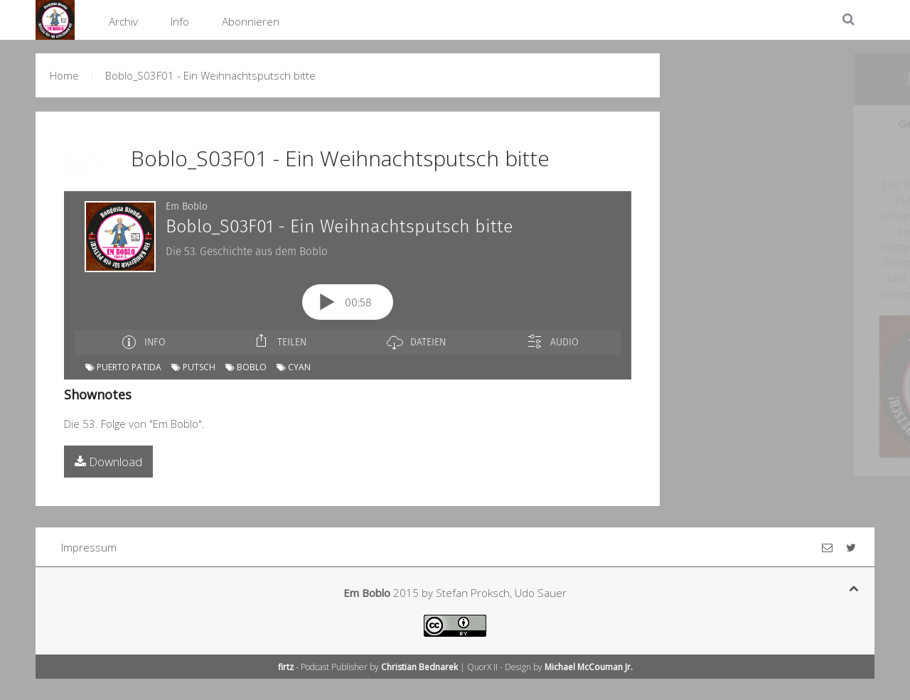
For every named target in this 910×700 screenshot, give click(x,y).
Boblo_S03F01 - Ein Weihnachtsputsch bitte (340, 158)
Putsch (193, 367)
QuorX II (482, 667)
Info (180, 21)
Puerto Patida (123, 367)
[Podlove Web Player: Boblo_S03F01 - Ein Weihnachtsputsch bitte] (348, 273)
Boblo (246, 367)
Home (64, 75)
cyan (294, 367)
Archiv (123, 21)
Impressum (89, 547)
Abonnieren (250, 21)
